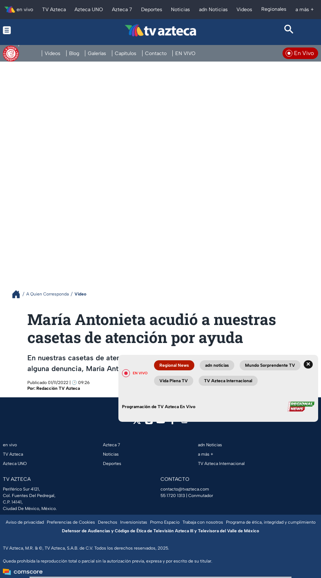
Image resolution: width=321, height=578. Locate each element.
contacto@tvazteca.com (184, 489)
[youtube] (160, 422)
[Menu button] (32, 30)
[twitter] (136, 422)
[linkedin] (184, 422)
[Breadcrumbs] (19, 294)
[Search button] (289, 30)
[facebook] (172, 422)
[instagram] (148, 422)
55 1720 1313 (172, 495)
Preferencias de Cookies (71, 522)
